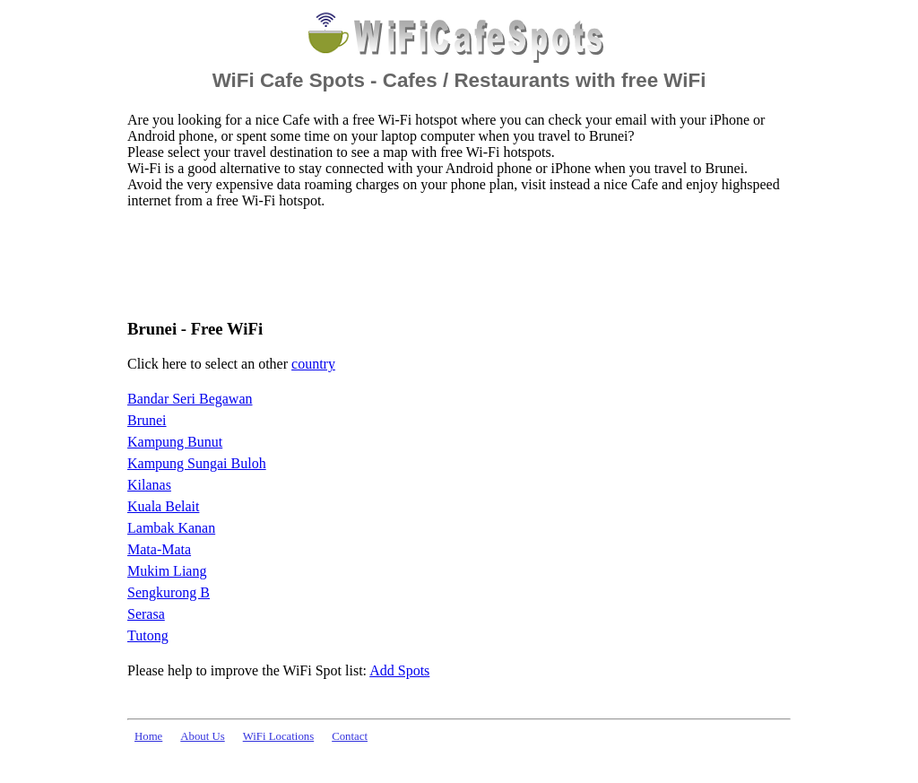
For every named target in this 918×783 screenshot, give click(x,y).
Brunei (147, 420)
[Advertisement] (453, 262)
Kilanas (149, 484)
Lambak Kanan (171, 527)
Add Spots (399, 670)
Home (148, 736)
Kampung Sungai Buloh (196, 463)
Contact (350, 736)
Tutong (148, 635)
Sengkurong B (168, 592)
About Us (202, 736)
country (313, 363)
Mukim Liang (166, 571)
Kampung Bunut (174, 441)
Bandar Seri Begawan (190, 398)
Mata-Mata (159, 549)
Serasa (146, 614)
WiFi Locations (278, 736)
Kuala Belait (163, 506)
